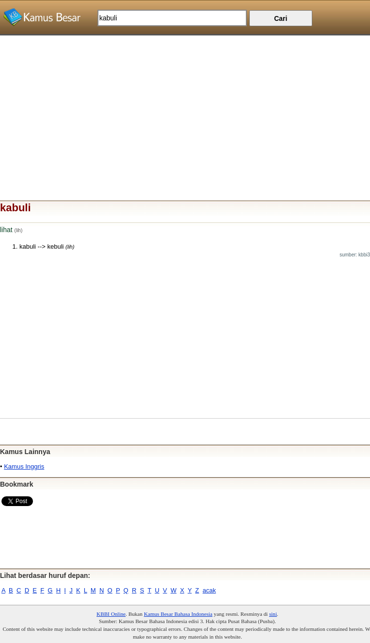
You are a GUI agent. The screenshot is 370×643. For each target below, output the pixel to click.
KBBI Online (111, 614)
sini (273, 614)
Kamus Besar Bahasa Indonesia (178, 614)
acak (209, 590)
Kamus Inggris (24, 466)
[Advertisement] (185, 103)
